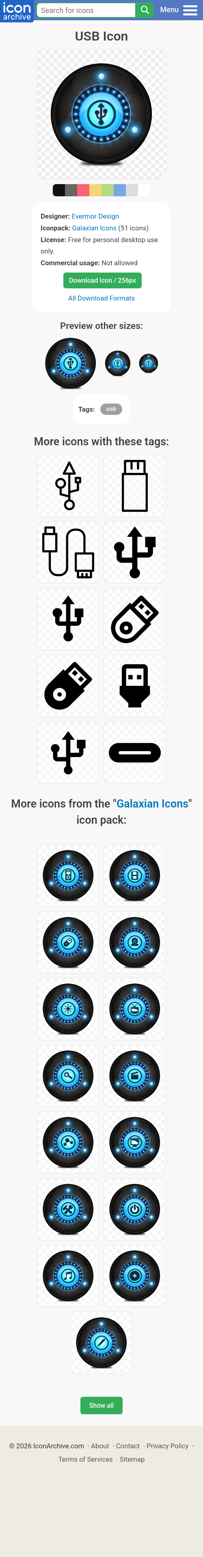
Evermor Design (95, 216)
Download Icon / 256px (102, 280)
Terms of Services (85, 1459)
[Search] (144, 10)
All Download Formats (101, 298)
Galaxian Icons (94, 228)
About (100, 1446)
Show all (101, 1405)
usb (111, 408)
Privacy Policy (167, 1446)
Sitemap (132, 1459)
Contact (128, 1446)
